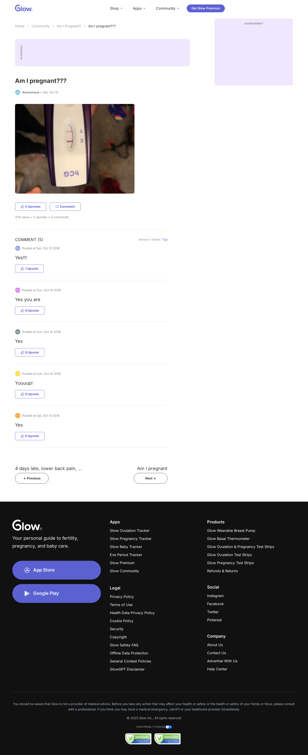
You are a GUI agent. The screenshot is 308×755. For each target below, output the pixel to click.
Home (19, 26)
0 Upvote (30, 310)
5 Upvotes (31, 206)
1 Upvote (29, 268)
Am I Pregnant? (69, 26)
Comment (65, 206)
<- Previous (32, 478)
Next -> (150, 478)
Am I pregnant (152, 468)
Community (41, 26)
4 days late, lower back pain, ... (48, 468)
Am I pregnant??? (102, 26)
